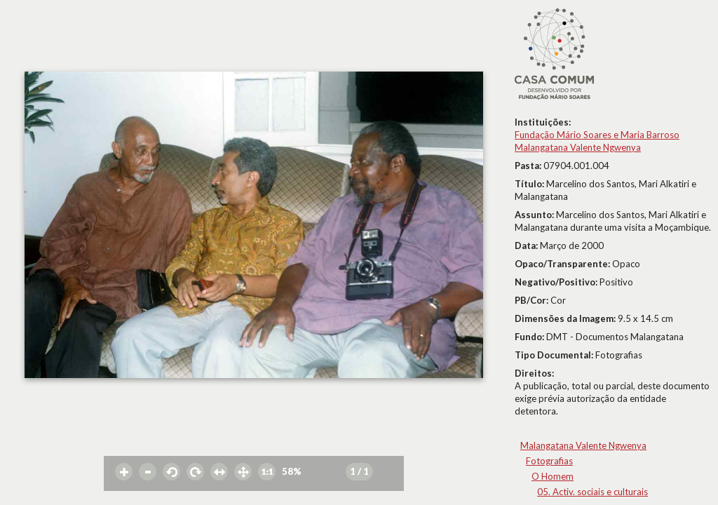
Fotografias (549, 460)
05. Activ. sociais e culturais (592, 491)
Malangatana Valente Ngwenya (578, 147)
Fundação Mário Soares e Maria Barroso (597, 134)
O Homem (552, 476)
